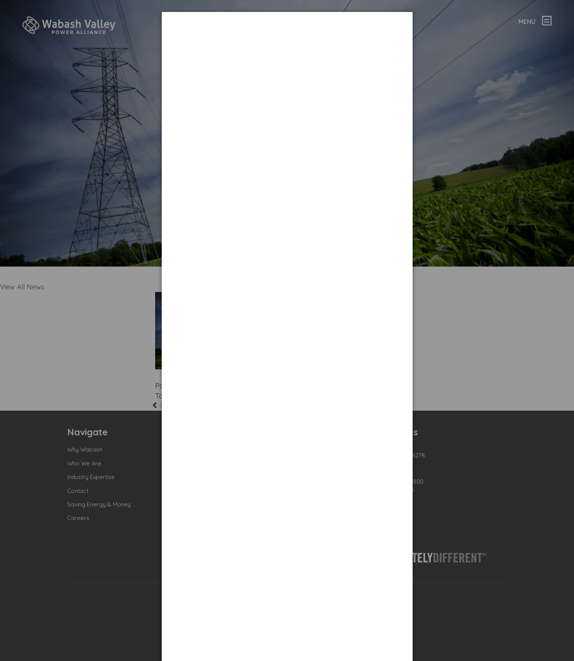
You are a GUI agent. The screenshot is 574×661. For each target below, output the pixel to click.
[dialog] (287, 41)
